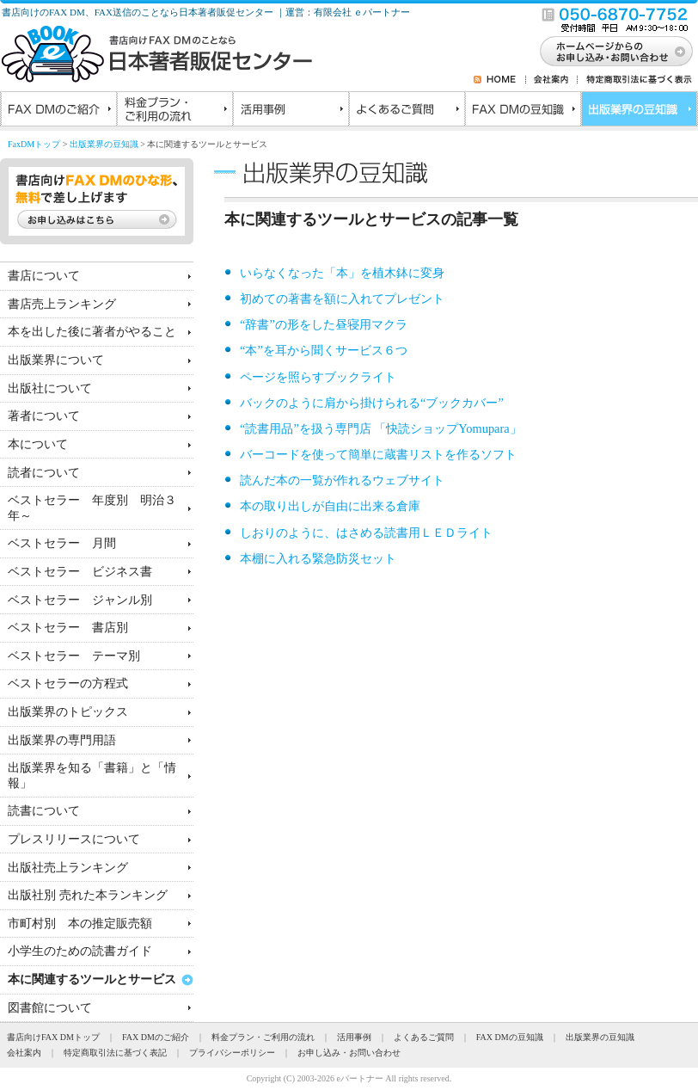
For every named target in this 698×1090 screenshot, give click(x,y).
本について (38, 444)
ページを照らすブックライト (318, 377)
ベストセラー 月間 (62, 543)
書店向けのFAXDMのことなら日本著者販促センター (157, 54)
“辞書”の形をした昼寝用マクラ (323, 324)
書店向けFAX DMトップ (53, 1037)
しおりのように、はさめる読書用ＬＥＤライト (366, 532)
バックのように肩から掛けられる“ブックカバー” (372, 403)
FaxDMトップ (34, 144)
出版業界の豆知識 (638, 111)
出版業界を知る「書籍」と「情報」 (92, 775)
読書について (44, 810)
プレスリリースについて (74, 839)
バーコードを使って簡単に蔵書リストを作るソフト (378, 454)
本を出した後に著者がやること (92, 331)
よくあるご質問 (406, 111)
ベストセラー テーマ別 (74, 655)
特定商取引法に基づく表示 (635, 79)
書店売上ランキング (62, 304)
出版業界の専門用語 (62, 740)
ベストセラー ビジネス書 (80, 571)
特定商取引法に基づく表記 (115, 1052)
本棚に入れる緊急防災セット (318, 558)
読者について (44, 472)
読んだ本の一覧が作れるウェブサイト (342, 480)
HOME (506, 79)
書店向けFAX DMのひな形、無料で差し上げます (96, 201)
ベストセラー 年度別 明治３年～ (92, 507)
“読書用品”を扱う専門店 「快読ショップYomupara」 (381, 428)
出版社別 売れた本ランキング (88, 895)
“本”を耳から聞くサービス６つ (323, 350)
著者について (44, 415)
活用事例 (290, 111)
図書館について (50, 1007)
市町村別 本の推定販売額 (80, 923)
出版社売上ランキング (68, 867)
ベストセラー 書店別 (68, 627)
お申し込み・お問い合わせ (349, 1052)
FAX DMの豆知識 (522, 111)
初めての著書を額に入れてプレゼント (342, 298)
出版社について (50, 388)
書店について (44, 275)
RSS (480, 79)
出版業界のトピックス (68, 711)
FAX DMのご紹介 (58, 111)
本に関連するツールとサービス (92, 979)
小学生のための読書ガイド (80, 951)
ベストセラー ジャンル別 (80, 600)
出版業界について (56, 359)
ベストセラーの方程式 (68, 683)
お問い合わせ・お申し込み (616, 51)
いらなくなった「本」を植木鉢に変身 (342, 273)
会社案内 (552, 79)
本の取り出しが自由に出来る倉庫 (330, 506)
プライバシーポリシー (232, 1052)
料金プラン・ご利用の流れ (174, 111)
